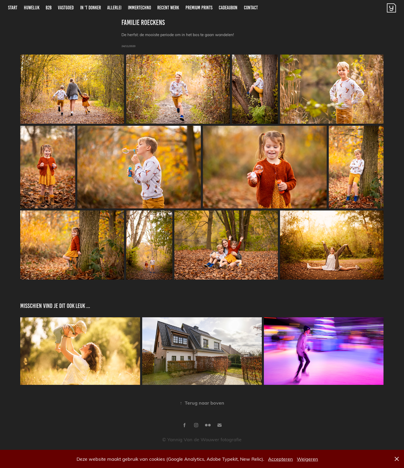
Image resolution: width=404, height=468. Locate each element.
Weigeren (307, 459)
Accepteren (280, 459)
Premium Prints (199, 7)
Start (12, 7)
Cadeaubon (228, 7)
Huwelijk (31, 7)
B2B (49, 7)
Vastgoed (66, 7)
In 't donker (90, 7)
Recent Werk (168, 7)
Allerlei (114, 7)
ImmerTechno (139, 7)
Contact (251, 7)
